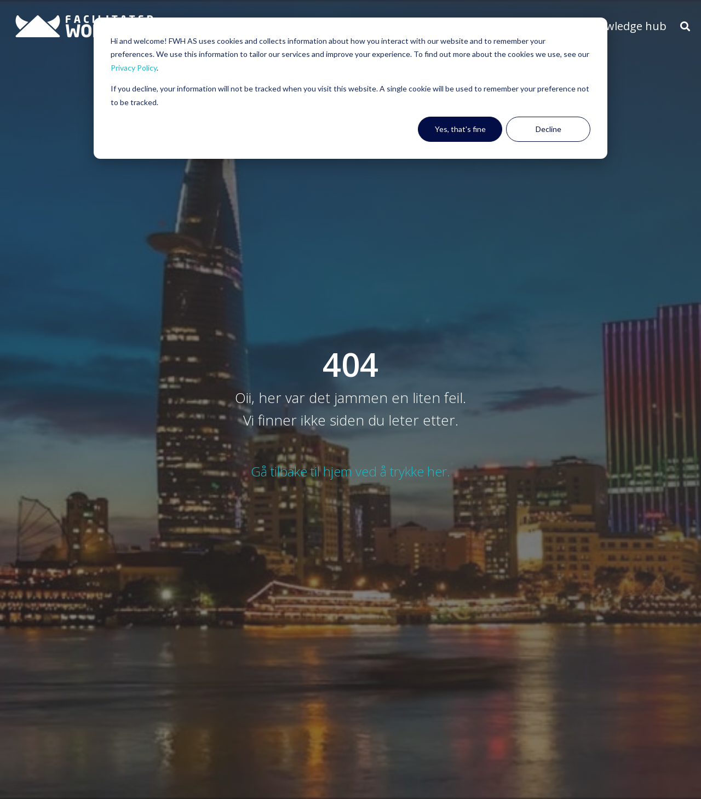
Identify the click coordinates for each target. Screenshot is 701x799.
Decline (548, 129)
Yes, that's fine (460, 129)
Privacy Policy (134, 67)
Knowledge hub (625, 26)
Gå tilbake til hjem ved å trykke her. (350, 471)
